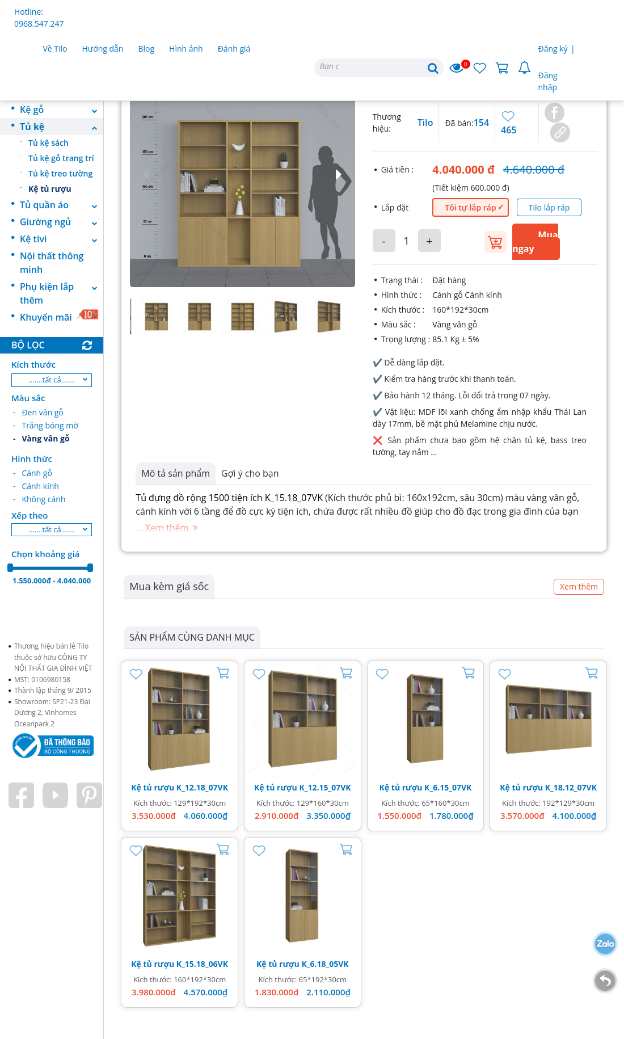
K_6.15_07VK (447, 787)
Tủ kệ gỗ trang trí (61, 158)
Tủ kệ (61, 126)
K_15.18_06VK (202, 963)
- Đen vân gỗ (38, 412)
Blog (146, 48)
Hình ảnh (186, 48)
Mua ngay (535, 242)
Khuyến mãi (59, 316)
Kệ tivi (61, 239)
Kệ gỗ (61, 109)
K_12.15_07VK (325, 787)
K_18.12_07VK (571, 787)
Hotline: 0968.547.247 (39, 17)
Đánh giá (234, 48)
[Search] (379, 68)
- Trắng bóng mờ (45, 425)
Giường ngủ (61, 222)
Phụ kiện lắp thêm (61, 293)
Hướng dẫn (103, 48)
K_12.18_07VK (202, 787)
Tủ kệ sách (48, 142)
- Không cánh (39, 499)
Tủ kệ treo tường (60, 173)
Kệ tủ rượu (49, 188)
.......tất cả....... (52, 380)
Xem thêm (579, 586)
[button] (242, 174)
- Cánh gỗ (32, 473)
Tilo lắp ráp (549, 207)
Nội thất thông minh (51, 263)
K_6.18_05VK (324, 963)
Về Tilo (55, 48)
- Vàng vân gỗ (41, 438)
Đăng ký (553, 48)
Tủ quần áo (61, 205)
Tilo (425, 122)
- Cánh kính (36, 486)
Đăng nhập (548, 81)
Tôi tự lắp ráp (470, 207)
